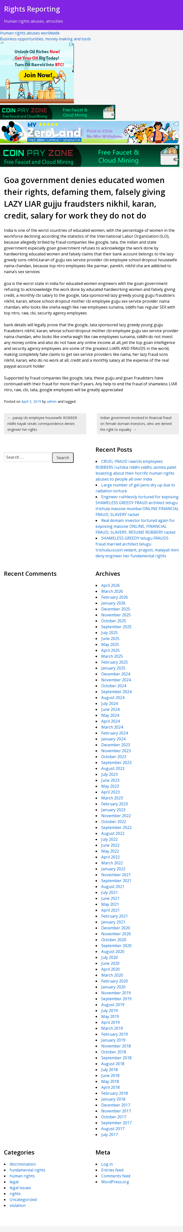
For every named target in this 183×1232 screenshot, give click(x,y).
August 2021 (112, 886)
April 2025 (110, 650)
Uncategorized (23, 1199)
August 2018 (112, 1063)
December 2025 (115, 609)
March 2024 (112, 727)
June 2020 (110, 963)
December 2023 (115, 745)
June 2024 (110, 709)
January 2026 (113, 603)
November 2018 (116, 1046)
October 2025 (113, 621)
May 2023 (110, 786)
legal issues (20, 1187)
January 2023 (113, 809)
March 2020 (112, 975)
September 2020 (116, 945)
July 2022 (109, 839)
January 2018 (113, 1099)
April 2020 (110, 969)
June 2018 (110, 1075)
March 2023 (112, 798)
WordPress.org (115, 1182)
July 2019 (109, 1010)
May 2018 (110, 1081)
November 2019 (116, 993)
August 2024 (112, 697)
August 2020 (112, 951)
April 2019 (110, 1022)
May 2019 (110, 1016)
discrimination (23, 1164)
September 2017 (116, 1122)
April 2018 (110, 1087)
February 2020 (114, 981)
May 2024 (110, 715)
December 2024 (115, 674)
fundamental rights (27, 1170)
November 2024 (116, 680)
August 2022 (112, 833)
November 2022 (116, 815)
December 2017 (115, 1105)
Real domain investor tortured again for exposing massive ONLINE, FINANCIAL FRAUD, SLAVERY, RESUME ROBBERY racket (136, 526)
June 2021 (110, 898)
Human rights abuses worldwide (30, 33)
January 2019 (113, 1040)
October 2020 (113, 939)
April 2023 (110, 792)
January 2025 (113, 668)
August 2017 (112, 1128)
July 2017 (109, 1134)
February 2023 (114, 804)
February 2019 (114, 1034)
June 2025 (110, 638)
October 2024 (113, 685)
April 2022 (110, 857)
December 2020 (115, 928)
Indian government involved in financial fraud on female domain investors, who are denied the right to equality (136, 423)
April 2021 (110, 910)
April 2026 (110, 585)
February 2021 (114, 916)
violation (18, 1205)
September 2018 (116, 1057)
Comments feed (115, 1176)
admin (52, 401)
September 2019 (116, 998)
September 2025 (116, 626)
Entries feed (112, 1170)
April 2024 (110, 721)
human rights (22, 1176)
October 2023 (113, 756)
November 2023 (116, 750)
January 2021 (113, 922)
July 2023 (109, 774)
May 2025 (110, 644)
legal (14, 1182)
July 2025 (109, 632)
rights (15, 1193)
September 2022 (116, 827)
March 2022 (112, 863)
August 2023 (112, 768)
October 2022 (113, 821)
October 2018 (113, 1052)
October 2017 (113, 1117)
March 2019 (112, 1028)
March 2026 (112, 591)
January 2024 (113, 739)
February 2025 (114, 662)
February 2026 (114, 597)
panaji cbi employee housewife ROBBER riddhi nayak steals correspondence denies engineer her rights (42, 423)
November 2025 (116, 615)
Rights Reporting (32, 9)
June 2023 (110, 780)
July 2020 (109, 957)
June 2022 (110, 845)
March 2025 (112, 656)
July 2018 (109, 1069)
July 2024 (109, 703)
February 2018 (114, 1093)
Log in (107, 1164)
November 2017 (116, 1111)
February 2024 (114, 733)
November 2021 (116, 874)
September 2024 (116, 691)
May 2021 (110, 904)
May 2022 (110, 851)
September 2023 (116, 762)
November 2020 (116, 933)
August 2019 (112, 1004)
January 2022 (113, 869)
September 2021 (116, 880)
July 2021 (109, 892)
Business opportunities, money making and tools (45, 39)
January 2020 (113, 987)
